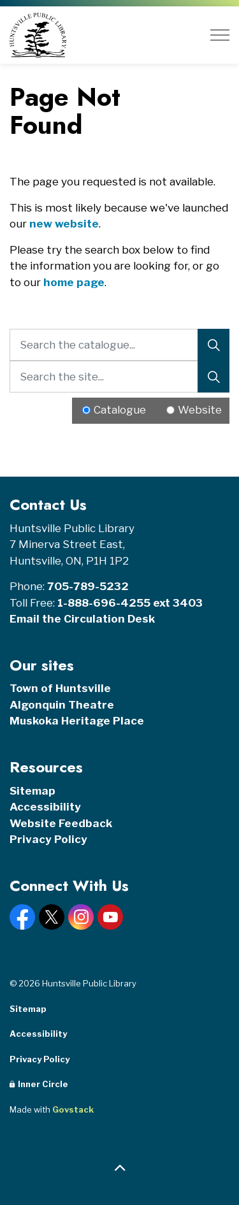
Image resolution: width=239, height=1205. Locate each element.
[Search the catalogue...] (119, 345)
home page (74, 282)
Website (200, 409)
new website (64, 223)
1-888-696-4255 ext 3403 (130, 602)
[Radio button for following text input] (86, 410)
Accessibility (45, 806)
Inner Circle (39, 1084)
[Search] (213, 345)
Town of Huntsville (60, 688)
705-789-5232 (88, 586)
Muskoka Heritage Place (77, 720)
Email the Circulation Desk (82, 618)
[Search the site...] (119, 377)
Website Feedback (61, 823)
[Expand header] (220, 35)
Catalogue (120, 409)
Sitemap (32, 790)
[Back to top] (119, 1168)
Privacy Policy (48, 839)
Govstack (73, 1109)
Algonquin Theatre (62, 704)
